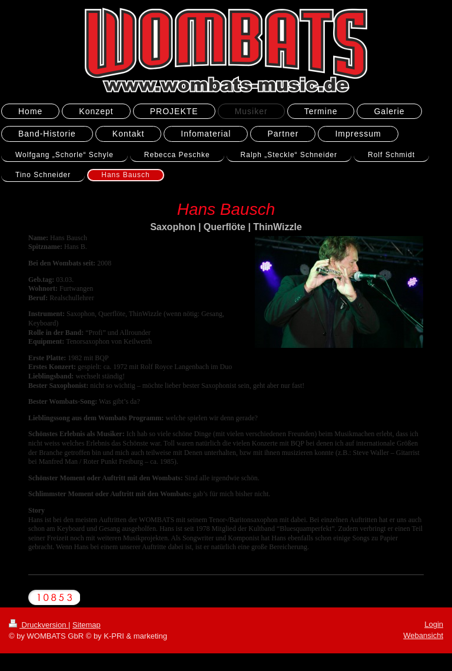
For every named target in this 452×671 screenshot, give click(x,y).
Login (433, 624)
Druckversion (38, 624)
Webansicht (423, 635)
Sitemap (86, 624)
